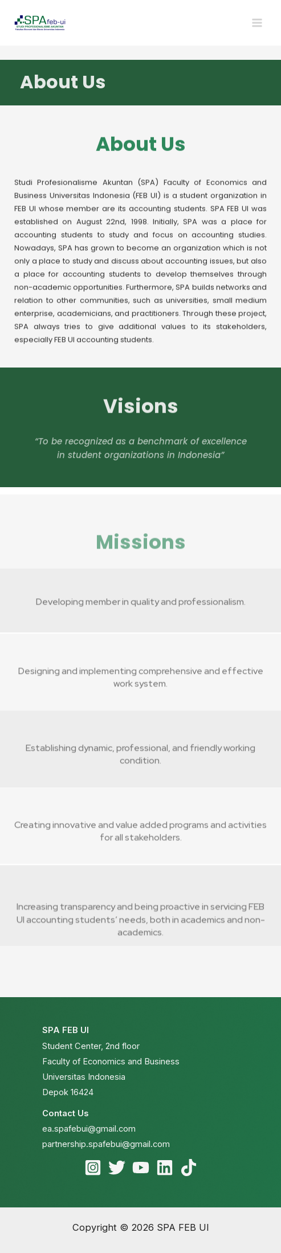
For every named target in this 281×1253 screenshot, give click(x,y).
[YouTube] (140, 1167)
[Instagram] (92, 1167)
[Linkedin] (164, 1167)
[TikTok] (188, 1167)
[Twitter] (116, 1167)
